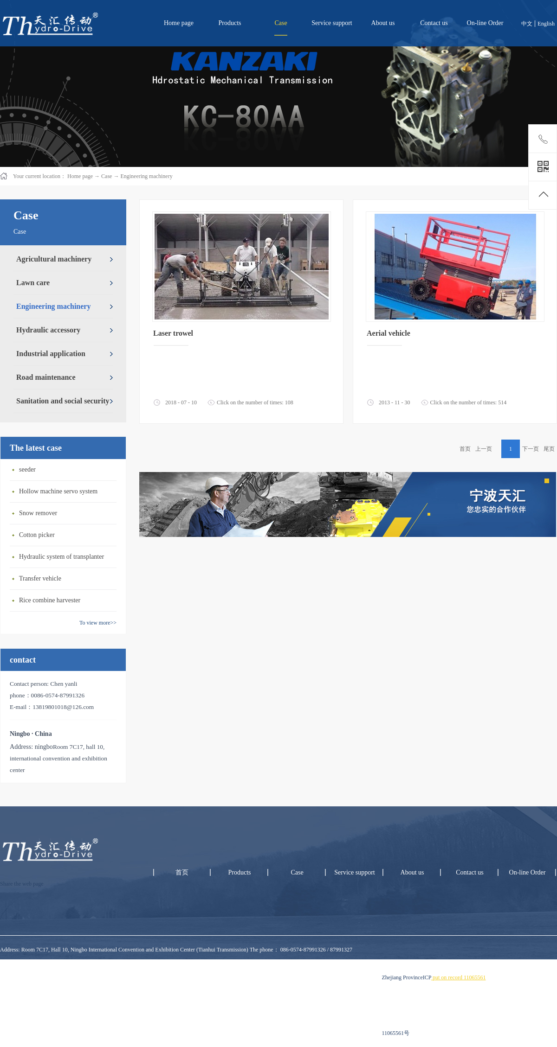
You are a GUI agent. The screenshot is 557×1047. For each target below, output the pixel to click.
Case (106, 176)
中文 (526, 23)
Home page (179, 22)
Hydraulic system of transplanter (61, 556)
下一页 (530, 449)
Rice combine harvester (49, 600)
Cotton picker (37, 534)
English (546, 23)
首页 (465, 449)
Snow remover (38, 513)
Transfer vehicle (40, 578)
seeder (27, 469)
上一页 (483, 449)
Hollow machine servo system (58, 491)
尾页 (549, 449)
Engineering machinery (146, 176)
